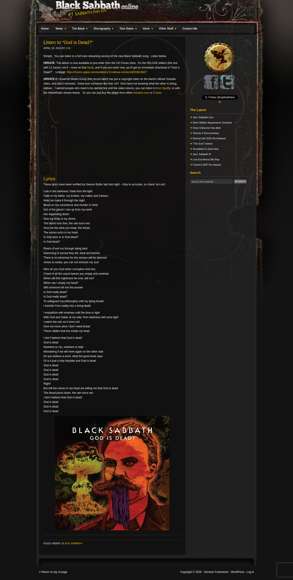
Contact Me (189, 28)
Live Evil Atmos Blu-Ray (206, 159)
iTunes (157, 92)
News (59, 29)
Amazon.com (141, 92)
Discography (102, 29)
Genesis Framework (216, 572)
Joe (68, 48)
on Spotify (164, 88)
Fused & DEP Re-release (207, 164)
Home (45, 28)
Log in (250, 572)
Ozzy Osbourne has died (206, 127)
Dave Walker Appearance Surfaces (212, 122)
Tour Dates (127, 29)
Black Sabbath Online (144, 11)
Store (147, 29)
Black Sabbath (72, 543)
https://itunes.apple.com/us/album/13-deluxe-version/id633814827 (107, 72)
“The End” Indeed (202, 143)
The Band (79, 29)
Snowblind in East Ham (206, 149)
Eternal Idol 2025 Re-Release (209, 138)
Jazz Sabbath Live (203, 117)
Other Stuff (167, 29)
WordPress (237, 572)
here (90, 67)
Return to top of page (54, 572)
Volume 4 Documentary (206, 133)
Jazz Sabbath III (202, 154)
